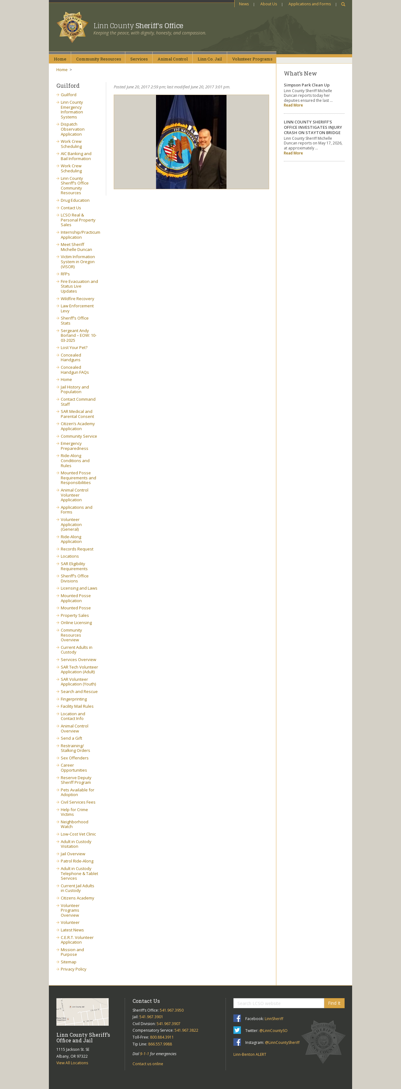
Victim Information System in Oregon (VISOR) (78, 261)
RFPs (65, 274)
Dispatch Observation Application (73, 129)
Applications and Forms (310, 4)
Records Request (77, 549)
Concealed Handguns (71, 357)
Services (139, 59)
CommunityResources (98, 59)
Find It (334, 1003)
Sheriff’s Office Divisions (75, 578)
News (244, 4)
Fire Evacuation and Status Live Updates (79, 286)
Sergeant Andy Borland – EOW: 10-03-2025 (78, 335)
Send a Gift (71, 738)
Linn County (138, 25)
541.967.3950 (172, 1010)
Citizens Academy (77, 898)
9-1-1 (144, 1053)
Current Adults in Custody (76, 649)
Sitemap (68, 962)
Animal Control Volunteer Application (74, 495)
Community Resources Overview (71, 635)
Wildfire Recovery (77, 298)
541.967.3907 (168, 1023)
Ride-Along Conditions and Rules (75, 460)
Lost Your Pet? (74, 347)
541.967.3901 (151, 1016)
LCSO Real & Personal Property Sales (78, 219)
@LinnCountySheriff (282, 1042)
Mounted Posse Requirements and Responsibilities (78, 477)
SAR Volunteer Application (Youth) (78, 681)
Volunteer (70, 922)
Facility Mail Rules (77, 706)
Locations (70, 556)
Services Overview (78, 659)
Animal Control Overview (74, 728)
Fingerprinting (74, 699)
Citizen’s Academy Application (78, 426)
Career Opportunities (74, 767)
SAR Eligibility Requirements (74, 566)
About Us (268, 4)
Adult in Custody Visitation (76, 844)
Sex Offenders (75, 758)
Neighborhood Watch (74, 824)
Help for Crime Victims (74, 812)
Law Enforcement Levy (77, 308)
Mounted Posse (76, 608)
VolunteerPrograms (252, 59)
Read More (293, 105)
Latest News (72, 930)
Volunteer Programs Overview (70, 910)
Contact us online (148, 1063)
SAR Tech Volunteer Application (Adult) (79, 669)
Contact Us (71, 208)
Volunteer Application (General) (71, 524)
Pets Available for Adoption (77, 792)
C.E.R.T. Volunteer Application (77, 940)
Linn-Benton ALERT (249, 1054)
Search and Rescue (79, 691)
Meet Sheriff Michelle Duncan (76, 247)
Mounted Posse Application (76, 598)
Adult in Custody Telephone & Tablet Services (79, 873)
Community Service (79, 436)
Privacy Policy (73, 969)
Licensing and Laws (79, 588)
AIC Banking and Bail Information (76, 156)
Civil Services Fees (78, 802)
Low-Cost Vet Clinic (78, 834)
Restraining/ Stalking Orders (75, 748)
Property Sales (75, 615)
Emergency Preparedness (74, 445)
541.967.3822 (186, 1030)
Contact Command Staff (78, 401)
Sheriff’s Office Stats (75, 320)
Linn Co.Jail (210, 59)
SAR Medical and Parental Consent (77, 414)
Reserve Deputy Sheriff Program (76, 780)
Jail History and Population (75, 389)
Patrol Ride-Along (77, 861)
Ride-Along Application (71, 539)
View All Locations (72, 1063)
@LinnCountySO (273, 1030)
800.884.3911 (162, 1037)
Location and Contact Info (73, 716)
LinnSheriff (274, 1018)
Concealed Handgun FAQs (75, 369)
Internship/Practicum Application (80, 234)
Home (60, 59)
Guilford (68, 94)
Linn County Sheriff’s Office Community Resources (75, 185)
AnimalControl (173, 59)
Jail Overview (73, 854)
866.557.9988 (160, 1044)
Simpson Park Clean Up (307, 85)
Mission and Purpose (72, 952)
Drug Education (75, 200)
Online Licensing (76, 622)
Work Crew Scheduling (71, 143)
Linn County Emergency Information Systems (72, 109)
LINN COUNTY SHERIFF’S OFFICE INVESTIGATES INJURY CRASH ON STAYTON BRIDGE (313, 127)
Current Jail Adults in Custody (77, 888)
